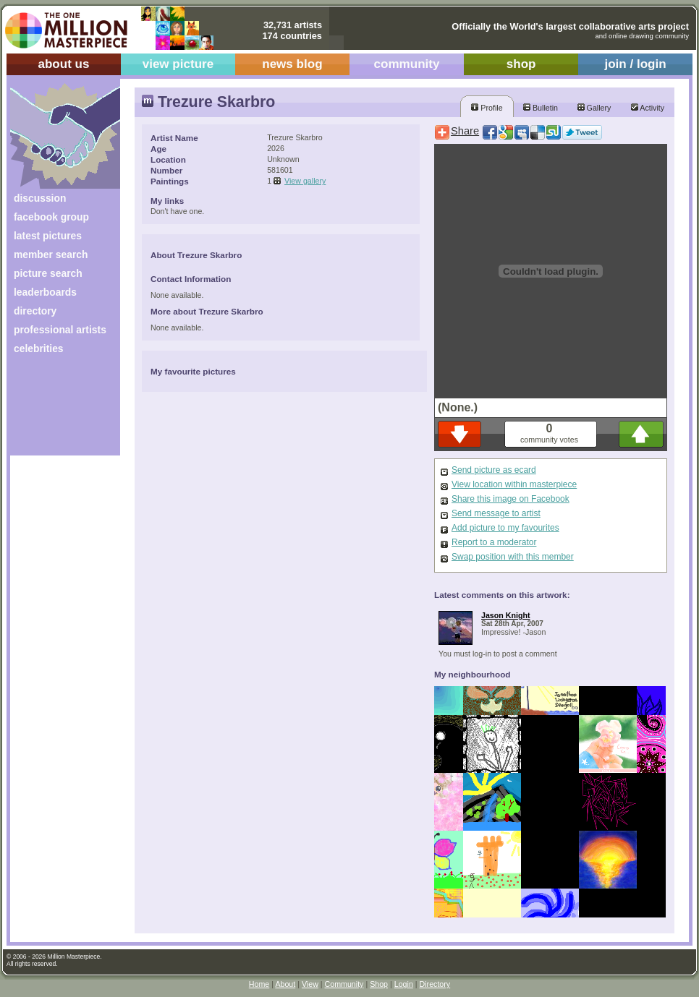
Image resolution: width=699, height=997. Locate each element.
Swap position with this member (513, 557)
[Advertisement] (55, 410)
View (310, 984)
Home (259, 984)
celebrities (39, 348)
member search (51, 254)
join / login (635, 64)
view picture (178, 64)
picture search (48, 273)
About (285, 984)
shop (521, 64)
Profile (486, 107)
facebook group (51, 217)
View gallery (305, 180)
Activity (647, 107)
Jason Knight (505, 615)
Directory (435, 984)
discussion (40, 198)
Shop (379, 984)
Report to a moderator (494, 542)
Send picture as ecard (494, 470)
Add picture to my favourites (505, 528)
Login (403, 984)
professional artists (60, 329)
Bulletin (540, 107)
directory (35, 311)
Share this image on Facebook (510, 499)
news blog (292, 64)
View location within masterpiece (514, 484)
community (407, 64)
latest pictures (48, 235)
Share (465, 131)
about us (63, 64)
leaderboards (45, 292)
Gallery (594, 107)
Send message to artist (496, 513)
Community (344, 984)
